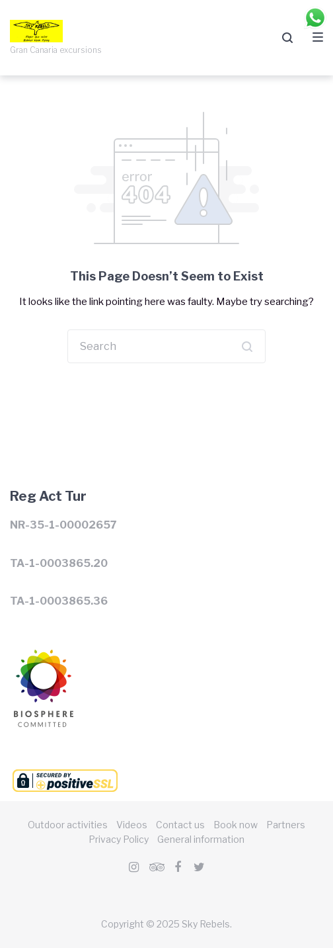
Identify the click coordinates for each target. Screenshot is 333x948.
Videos (131, 824)
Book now (235, 824)
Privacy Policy (119, 839)
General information (200, 839)
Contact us (180, 824)
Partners (285, 824)
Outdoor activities (68, 824)
